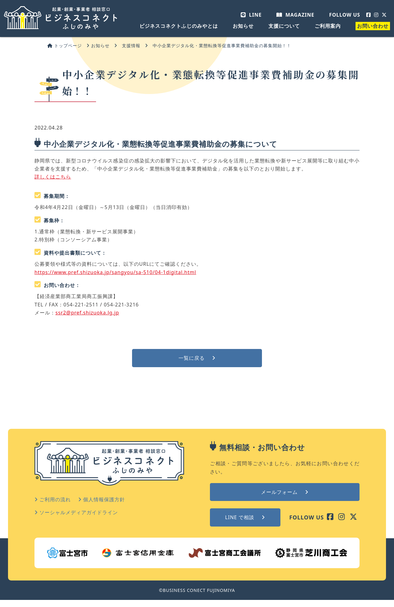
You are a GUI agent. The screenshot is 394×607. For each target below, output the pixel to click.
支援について (284, 26)
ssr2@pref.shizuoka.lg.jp (87, 312)
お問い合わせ (372, 26)
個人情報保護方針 (101, 499)
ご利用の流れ (52, 499)
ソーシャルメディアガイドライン (76, 512)
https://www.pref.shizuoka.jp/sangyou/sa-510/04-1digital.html (115, 272)
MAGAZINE (295, 14)
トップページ (64, 45)
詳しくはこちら (52, 176)
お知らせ (243, 26)
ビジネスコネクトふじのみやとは (178, 26)
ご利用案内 (328, 26)
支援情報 (131, 45)
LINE (251, 14)
